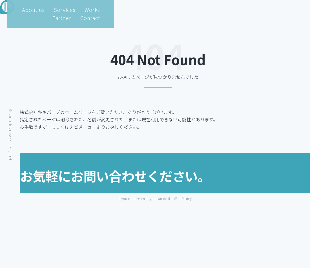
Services (201, 9)
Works (230, 9)
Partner (256, 9)
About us (169, 9)
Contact (286, 9)
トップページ (64, 126)
